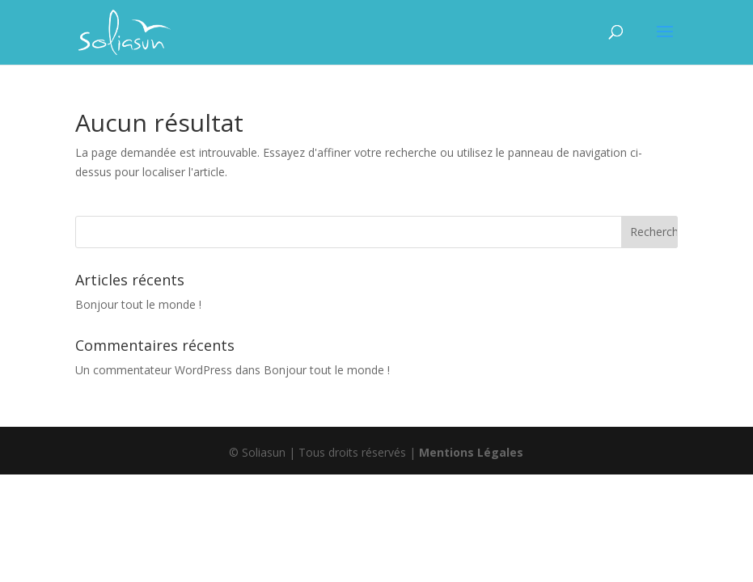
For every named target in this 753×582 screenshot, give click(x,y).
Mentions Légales (471, 452)
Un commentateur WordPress (153, 369)
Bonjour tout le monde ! (138, 304)
